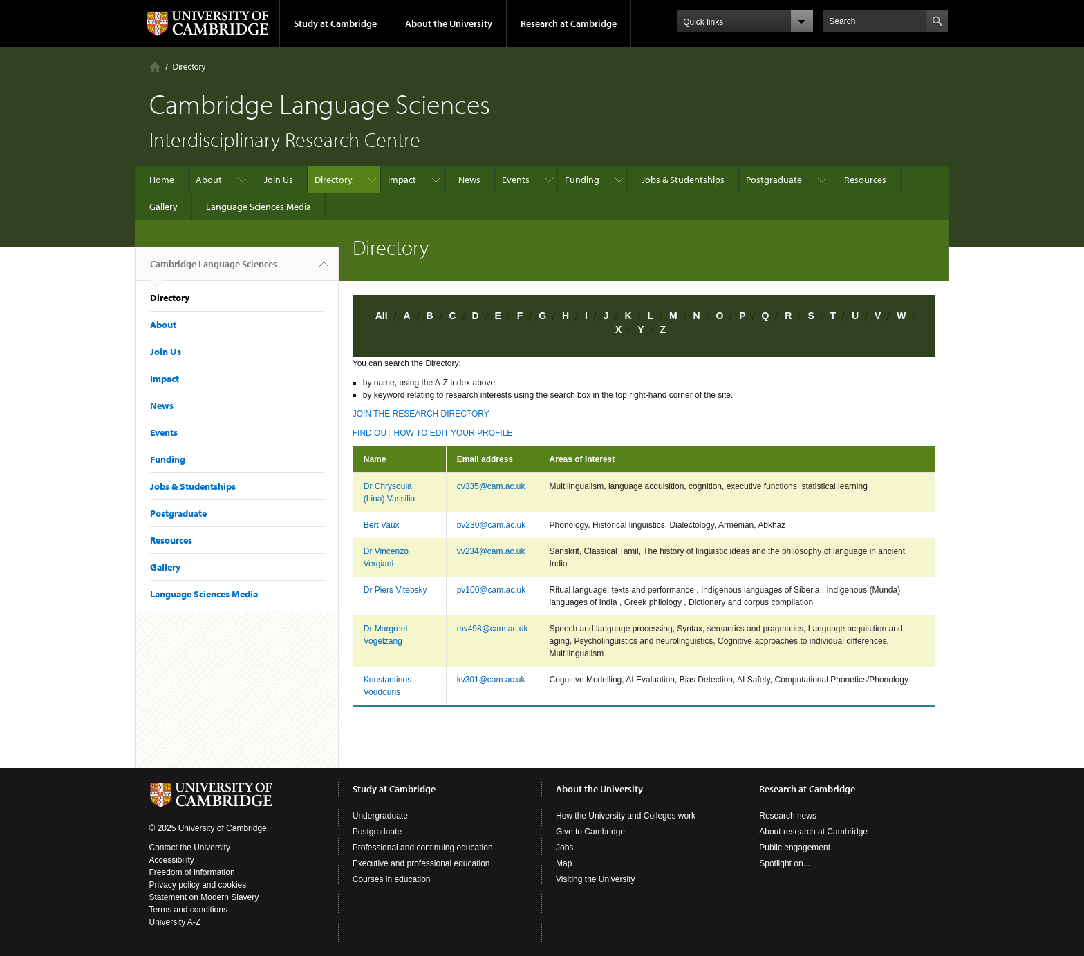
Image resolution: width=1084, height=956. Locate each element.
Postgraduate (774, 179)
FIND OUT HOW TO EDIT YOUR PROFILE (433, 433)
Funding (582, 179)
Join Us (278, 179)
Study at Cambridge (335, 23)
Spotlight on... (784, 863)
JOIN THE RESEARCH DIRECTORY (421, 414)
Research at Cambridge (569, 23)
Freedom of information (192, 872)
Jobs (564, 847)
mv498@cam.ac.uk (492, 628)
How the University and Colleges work (625, 816)
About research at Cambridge (813, 831)
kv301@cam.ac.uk (491, 680)
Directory (189, 67)
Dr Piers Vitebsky (395, 590)
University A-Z (175, 922)
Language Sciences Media (258, 206)
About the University (448, 23)
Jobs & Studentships (683, 179)
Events (516, 179)
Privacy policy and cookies (198, 885)
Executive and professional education (421, 863)
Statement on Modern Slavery (204, 897)
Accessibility (171, 860)
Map (564, 863)
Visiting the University (595, 879)
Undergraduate (380, 816)
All (381, 315)
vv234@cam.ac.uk (491, 551)
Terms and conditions (188, 910)
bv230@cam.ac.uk (491, 525)
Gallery (163, 206)
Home (155, 67)
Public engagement (794, 847)
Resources (865, 179)
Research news (787, 816)
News (469, 179)
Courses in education (392, 879)
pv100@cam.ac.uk (491, 590)
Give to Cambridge (590, 831)
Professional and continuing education (423, 847)
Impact (402, 179)
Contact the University (189, 847)
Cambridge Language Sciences (213, 269)
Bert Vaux (382, 525)
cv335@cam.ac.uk (491, 486)
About (209, 179)
